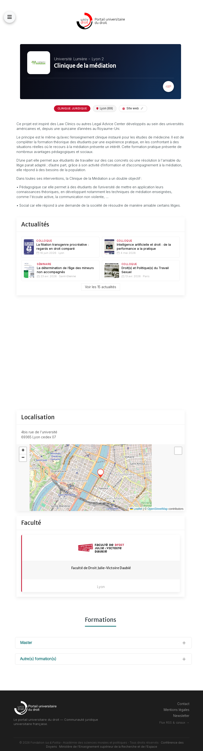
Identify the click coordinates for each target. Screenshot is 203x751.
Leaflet (136, 504)
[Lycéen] (7, 362)
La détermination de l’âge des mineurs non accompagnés (74, 275)
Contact (192, 699)
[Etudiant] (7, 336)
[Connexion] (7, 307)
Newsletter (190, 711)
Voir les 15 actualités (109, 292)
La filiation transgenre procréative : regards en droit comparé (78, 251)
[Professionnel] (7, 392)
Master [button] (43, 638)
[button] (26, 17)
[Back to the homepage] (110, 21)
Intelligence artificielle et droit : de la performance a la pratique (149, 251)
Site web (141, 108)
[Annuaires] (7, 425)
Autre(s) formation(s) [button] (55, 654)
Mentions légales (185, 705)
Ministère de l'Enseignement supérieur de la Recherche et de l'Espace (117, 742)
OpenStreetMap (157, 504)
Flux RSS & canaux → (183, 718)
